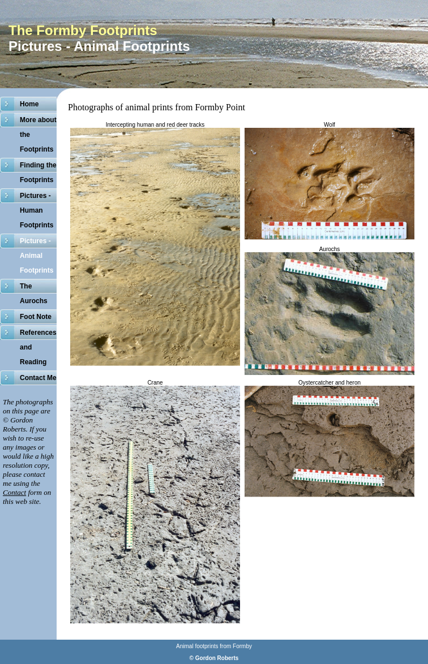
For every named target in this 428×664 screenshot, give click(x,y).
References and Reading (38, 347)
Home (29, 104)
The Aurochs (34, 293)
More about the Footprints (38, 134)
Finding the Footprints (38, 172)
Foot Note (36, 317)
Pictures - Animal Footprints (36, 255)
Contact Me (38, 378)
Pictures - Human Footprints (36, 210)
